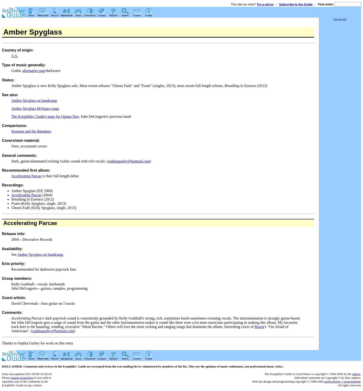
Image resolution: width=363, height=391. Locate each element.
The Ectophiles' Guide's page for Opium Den (45, 116)
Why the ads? (340, 19)
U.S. (14, 56)
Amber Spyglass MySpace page (35, 109)
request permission (21, 377)
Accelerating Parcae (26, 176)
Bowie (259, 327)
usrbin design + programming (342, 381)
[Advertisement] (340, 91)
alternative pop (34, 71)
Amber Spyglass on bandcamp (34, 101)
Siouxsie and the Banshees (31, 131)
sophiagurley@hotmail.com (129, 161)
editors (356, 374)
